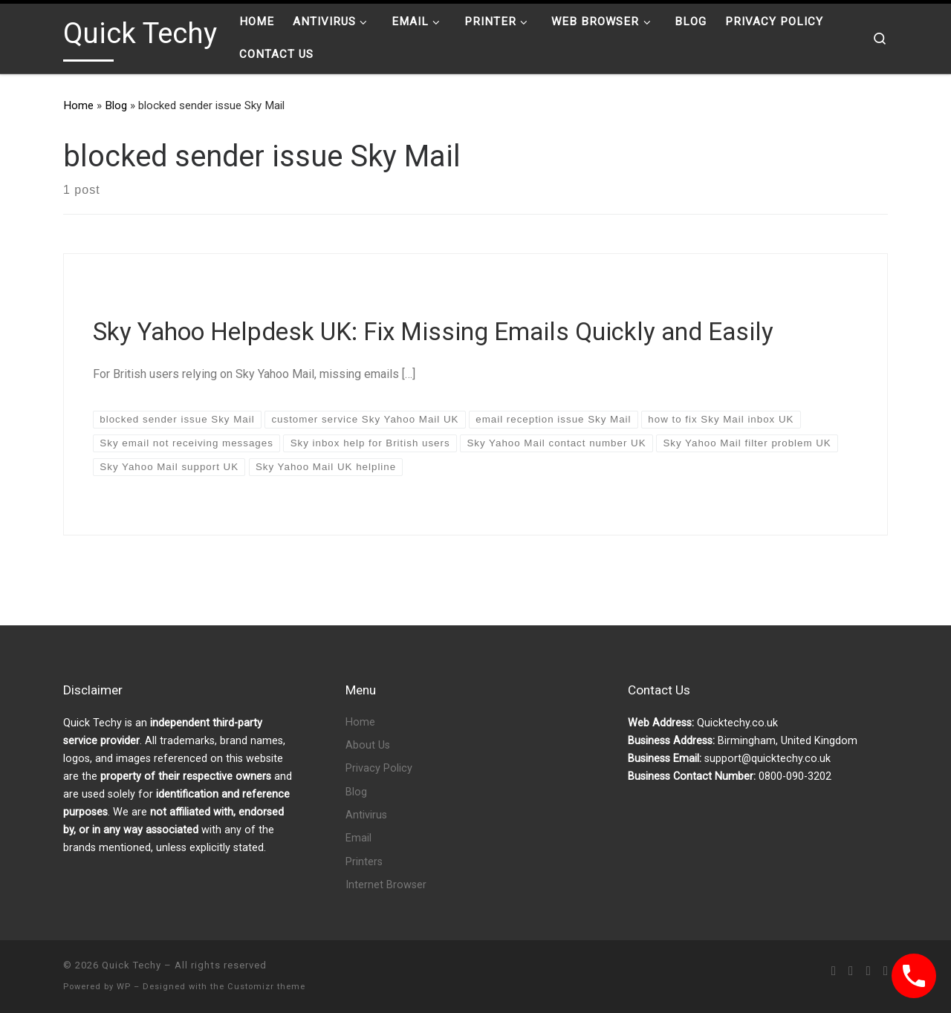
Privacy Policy (378, 768)
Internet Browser (385, 885)
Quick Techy (131, 965)
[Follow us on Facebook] (850, 971)
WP (124, 986)
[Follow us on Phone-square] (885, 971)
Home (78, 105)
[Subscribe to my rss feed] (833, 971)
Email (358, 838)
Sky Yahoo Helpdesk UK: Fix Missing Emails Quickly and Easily (433, 331)
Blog (116, 105)
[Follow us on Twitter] (868, 971)
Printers (364, 862)
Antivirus (366, 815)
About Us (367, 745)
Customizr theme (266, 986)
